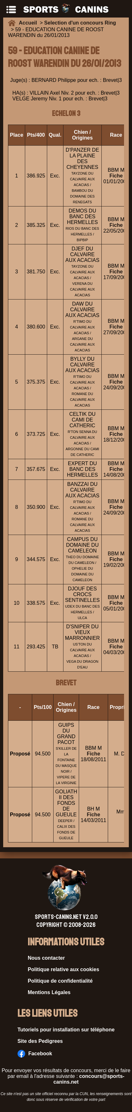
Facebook (35, 1054)
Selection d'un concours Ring (80, 22)
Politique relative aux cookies (63, 969)
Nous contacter (46, 958)
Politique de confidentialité (60, 981)
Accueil (29, 22)
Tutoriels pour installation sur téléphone (66, 1029)
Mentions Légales (49, 992)
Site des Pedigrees (40, 1041)
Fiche (116, 175)
